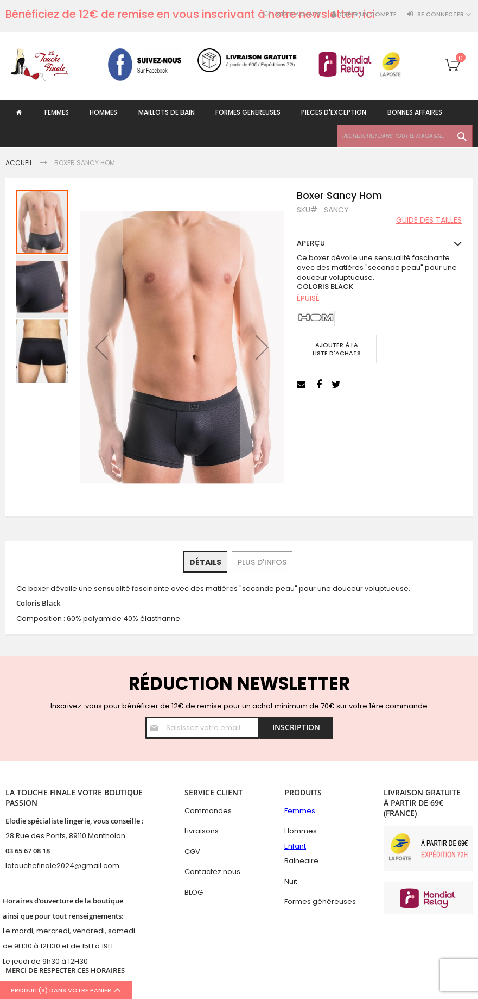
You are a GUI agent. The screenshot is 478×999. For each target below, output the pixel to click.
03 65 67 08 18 (27, 851)
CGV (192, 851)
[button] (101, 347)
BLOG (193, 892)
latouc (16, 865)
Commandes (208, 811)
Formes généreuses (320, 902)
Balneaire (301, 861)
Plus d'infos (261, 561)
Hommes (300, 831)
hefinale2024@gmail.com (73, 865)
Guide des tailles (429, 221)
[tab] (205, 562)
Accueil (19, 162)
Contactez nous (212, 871)
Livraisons (201, 831)
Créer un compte (368, 14)
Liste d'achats (296, 14)
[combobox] (405, 137)
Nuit (290, 881)
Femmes (299, 811)
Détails (206, 561)
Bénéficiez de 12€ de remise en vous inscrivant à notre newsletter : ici (190, 14)
